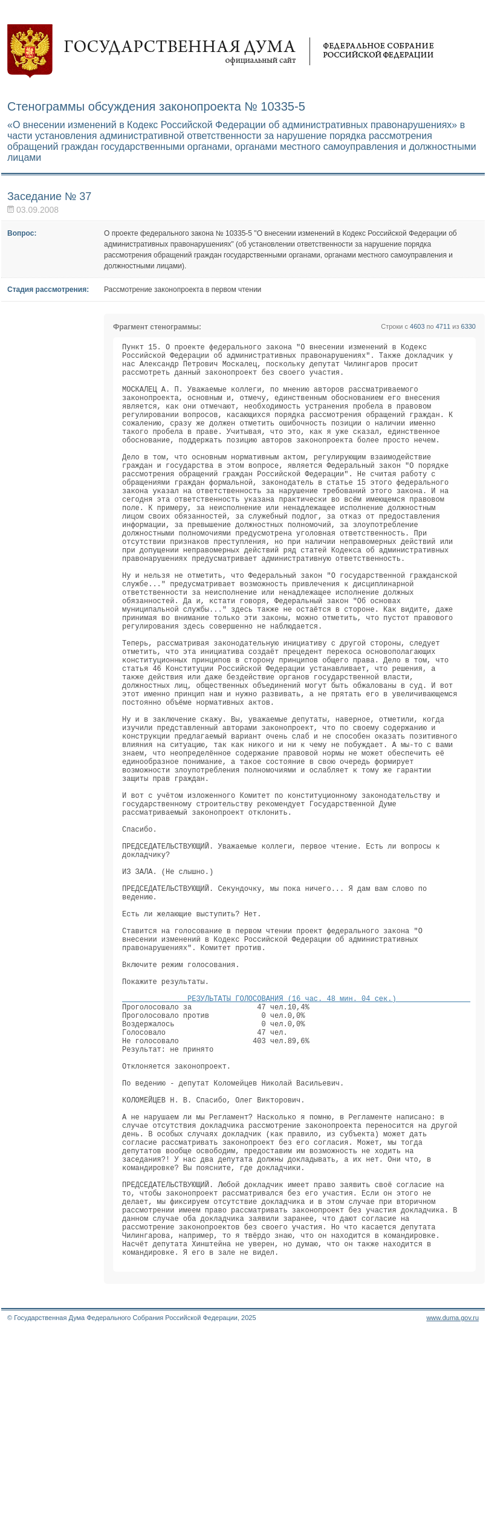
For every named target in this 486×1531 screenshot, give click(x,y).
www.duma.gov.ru (452, 1515)
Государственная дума (220, 51)
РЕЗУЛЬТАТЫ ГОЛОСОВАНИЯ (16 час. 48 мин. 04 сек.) (296, 1139)
